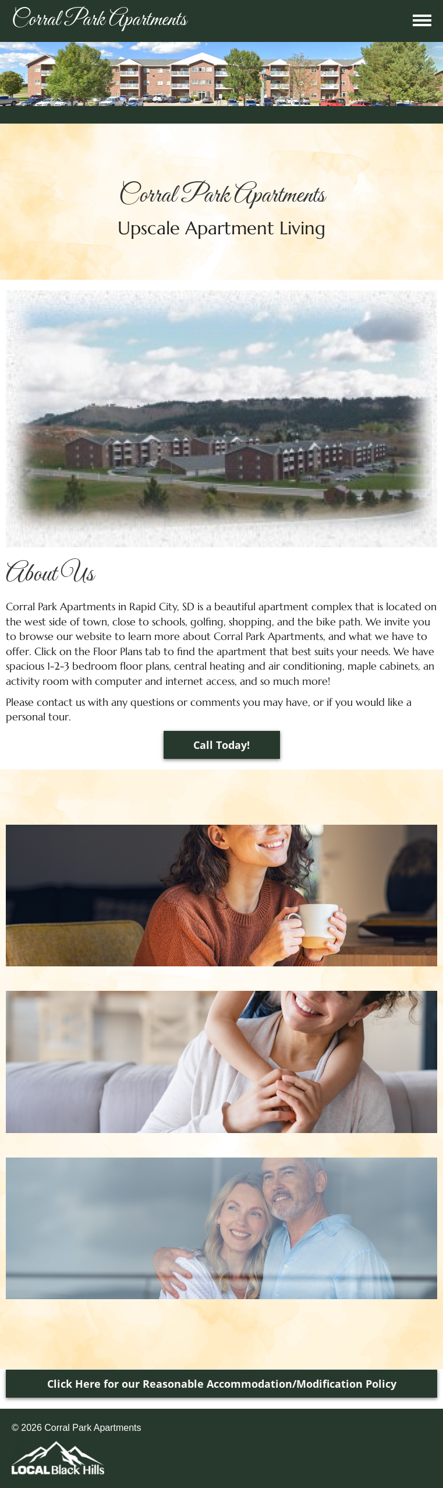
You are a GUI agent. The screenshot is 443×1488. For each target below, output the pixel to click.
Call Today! (221, 745)
